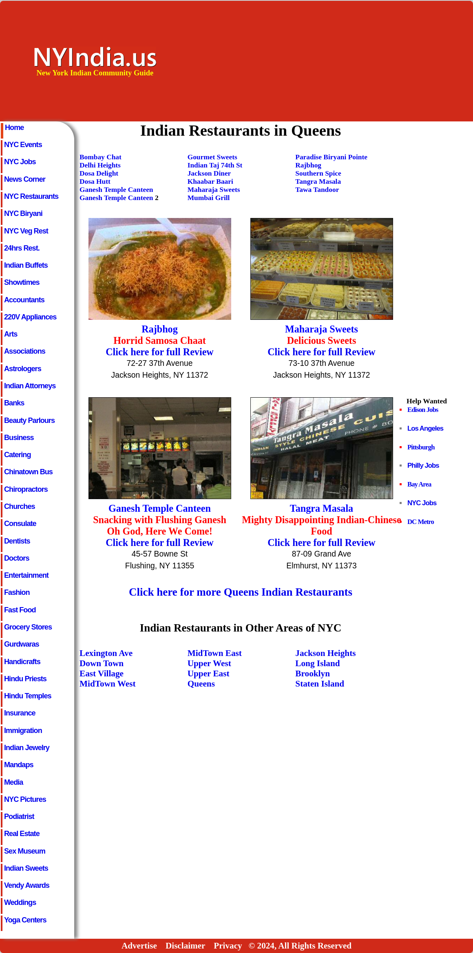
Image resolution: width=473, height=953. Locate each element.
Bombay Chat (101, 157)
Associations (24, 351)
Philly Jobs (423, 465)
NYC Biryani (23, 213)
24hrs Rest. (22, 248)
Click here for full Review (160, 351)
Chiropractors (26, 489)
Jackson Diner (209, 173)
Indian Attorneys (29, 386)
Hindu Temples (27, 696)
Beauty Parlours (29, 420)
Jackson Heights (325, 653)
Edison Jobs (422, 410)
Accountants (24, 300)
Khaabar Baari (210, 181)
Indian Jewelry (26, 748)
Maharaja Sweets (214, 190)
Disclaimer (185, 946)
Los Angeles (425, 428)
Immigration (23, 730)
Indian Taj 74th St (215, 165)
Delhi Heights (100, 165)
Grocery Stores (28, 627)
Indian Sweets (26, 868)
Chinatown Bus (28, 472)
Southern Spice (318, 173)
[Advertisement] (340, 61)
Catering (17, 455)
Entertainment (26, 575)
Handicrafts (22, 662)
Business (19, 438)
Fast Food (20, 610)
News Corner (24, 179)
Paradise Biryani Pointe (331, 157)
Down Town (102, 663)
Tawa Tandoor (317, 190)
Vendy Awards (26, 885)
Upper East (209, 673)
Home (14, 127)
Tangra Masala (318, 181)
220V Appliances (30, 317)
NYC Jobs (20, 162)
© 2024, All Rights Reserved (299, 946)
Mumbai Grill (209, 198)
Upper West (209, 663)
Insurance (19, 713)
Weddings (20, 902)
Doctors (16, 558)
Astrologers (22, 369)
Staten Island (319, 684)
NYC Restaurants (31, 196)
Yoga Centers (25, 920)
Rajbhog (308, 165)
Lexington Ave (106, 653)
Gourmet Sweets (212, 157)
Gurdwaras (21, 644)
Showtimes (22, 282)
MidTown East (215, 653)
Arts (10, 334)
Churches (19, 506)
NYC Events (23, 145)
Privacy (228, 946)
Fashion (16, 592)
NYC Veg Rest (26, 231)
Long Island (317, 663)
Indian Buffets (26, 265)
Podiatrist (19, 816)
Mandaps (18, 765)
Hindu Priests (25, 679)
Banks (14, 403)
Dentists (17, 541)
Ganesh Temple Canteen (116, 190)
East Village (102, 673)
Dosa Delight (99, 173)
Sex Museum (24, 851)
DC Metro (420, 522)
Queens (201, 684)
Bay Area (419, 484)
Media (13, 782)
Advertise (139, 946)
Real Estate (22, 834)
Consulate (20, 523)
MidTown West (108, 684)
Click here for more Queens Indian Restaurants (240, 592)
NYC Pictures (25, 799)
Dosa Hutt (95, 181)
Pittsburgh (420, 447)
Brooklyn (312, 673)
